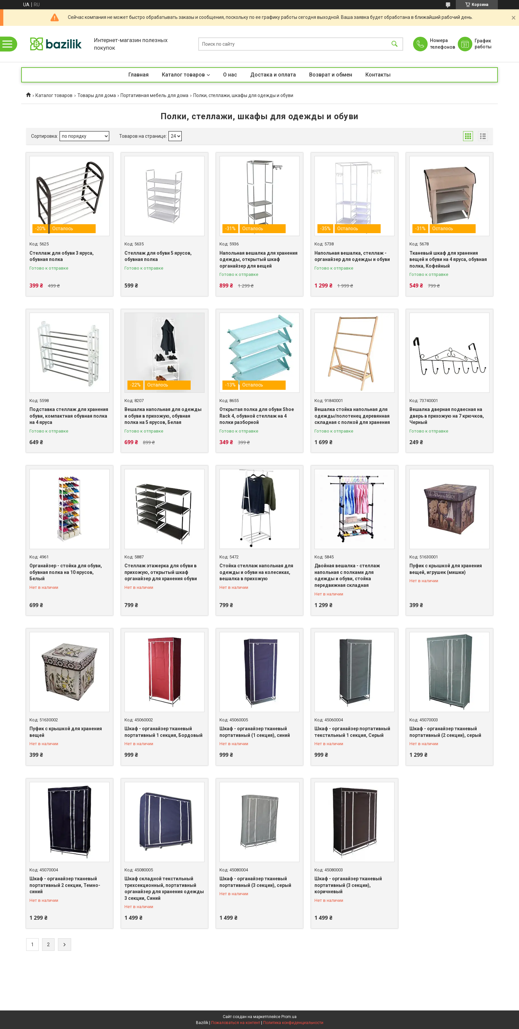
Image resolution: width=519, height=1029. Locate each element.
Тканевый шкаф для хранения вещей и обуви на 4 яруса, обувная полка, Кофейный (448, 259)
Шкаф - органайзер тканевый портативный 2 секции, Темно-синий (64, 885)
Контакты (378, 75)
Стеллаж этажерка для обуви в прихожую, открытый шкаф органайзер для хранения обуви (160, 572)
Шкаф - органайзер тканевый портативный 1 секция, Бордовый (163, 732)
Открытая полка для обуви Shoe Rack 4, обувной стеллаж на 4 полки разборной (256, 416)
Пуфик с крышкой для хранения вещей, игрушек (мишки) (445, 569)
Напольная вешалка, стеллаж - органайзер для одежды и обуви (352, 256)
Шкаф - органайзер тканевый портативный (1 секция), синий (254, 732)
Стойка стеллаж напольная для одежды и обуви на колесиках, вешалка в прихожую (256, 572)
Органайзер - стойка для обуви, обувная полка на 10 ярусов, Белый (65, 572)
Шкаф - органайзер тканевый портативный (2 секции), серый (445, 732)
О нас (230, 75)
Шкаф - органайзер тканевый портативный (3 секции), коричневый (348, 885)
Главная (138, 75)
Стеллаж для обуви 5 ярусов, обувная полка (158, 256)
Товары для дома (96, 95)
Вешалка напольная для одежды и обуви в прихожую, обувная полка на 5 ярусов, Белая (163, 416)
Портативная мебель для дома (154, 95)
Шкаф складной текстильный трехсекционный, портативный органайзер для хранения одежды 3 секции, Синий (164, 888)
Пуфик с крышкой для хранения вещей (65, 732)
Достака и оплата (273, 75)
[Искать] (394, 44)
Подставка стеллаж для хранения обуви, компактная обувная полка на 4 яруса (68, 416)
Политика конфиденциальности (293, 1022)
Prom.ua (289, 1016)
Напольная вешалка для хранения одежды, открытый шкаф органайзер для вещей (258, 259)
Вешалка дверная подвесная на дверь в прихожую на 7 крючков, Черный (446, 416)
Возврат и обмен (330, 75)
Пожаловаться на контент (235, 1022)
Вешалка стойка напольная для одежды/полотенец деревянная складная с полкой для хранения (352, 416)
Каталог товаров (183, 75)
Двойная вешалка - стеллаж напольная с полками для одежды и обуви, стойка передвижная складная (347, 575)
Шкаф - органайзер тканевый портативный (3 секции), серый (255, 882)
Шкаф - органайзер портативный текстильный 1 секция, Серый (352, 732)
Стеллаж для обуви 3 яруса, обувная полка (61, 256)
